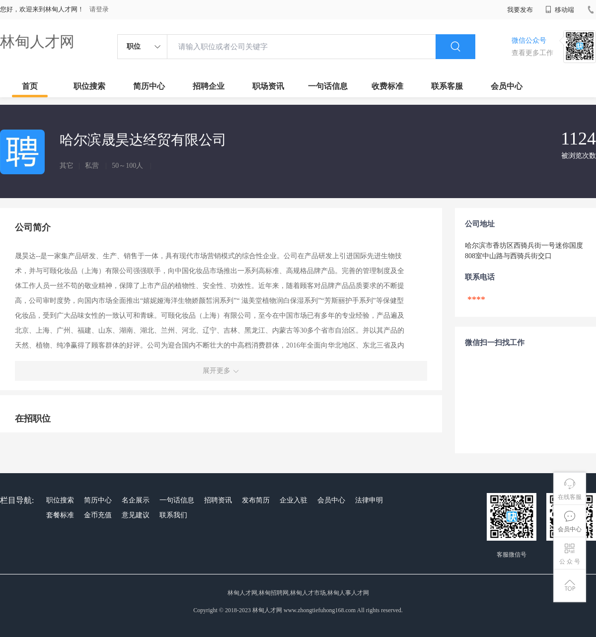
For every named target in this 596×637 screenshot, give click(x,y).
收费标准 (387, 86)
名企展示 (135, 500)
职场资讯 (268, 86)
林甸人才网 (37, 41)
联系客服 (447, 86)
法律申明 (369, 500)
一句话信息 (328, 86)
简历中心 (149, 86)
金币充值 (98, 515)
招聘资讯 (218, 500)
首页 (30, 86)
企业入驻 (293, 500)
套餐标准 (60, 515)
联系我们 (173, 515)
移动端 (559, 9)
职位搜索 (89, 86)
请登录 (99, 9)
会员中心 (506, 86)
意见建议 (135, 515)
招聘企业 (208, 86)
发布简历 (256, 500)
